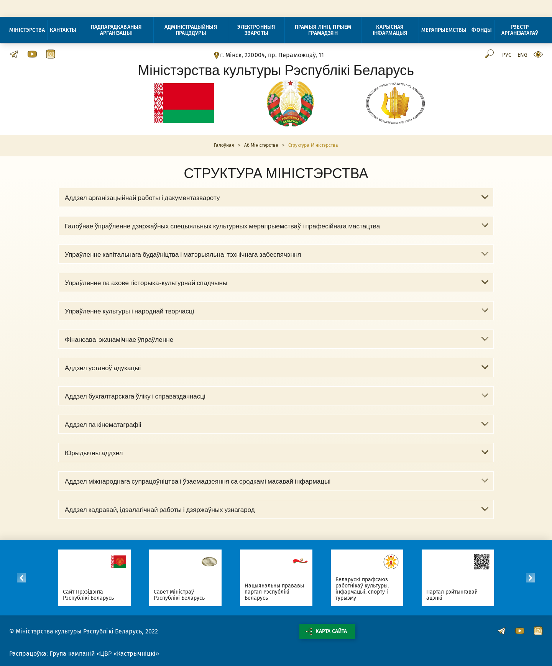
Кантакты (63, 30)
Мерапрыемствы (444, 30)
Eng (522, 55)
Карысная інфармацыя (390, 30)
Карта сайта (326, 631)
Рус (506, 55)
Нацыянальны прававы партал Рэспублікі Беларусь (274, 591)
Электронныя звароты (256, 30)
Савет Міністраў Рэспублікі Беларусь (179, 595)
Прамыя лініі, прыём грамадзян (323, 30)
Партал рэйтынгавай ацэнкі (452, 595)
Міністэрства (27, 30)
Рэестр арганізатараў (519, 30)
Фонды (482, 30)
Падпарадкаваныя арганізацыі (116, 30)
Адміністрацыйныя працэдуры (190, 30)
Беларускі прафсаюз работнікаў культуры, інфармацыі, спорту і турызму (362, 588)
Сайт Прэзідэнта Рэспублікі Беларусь (88, 595)
